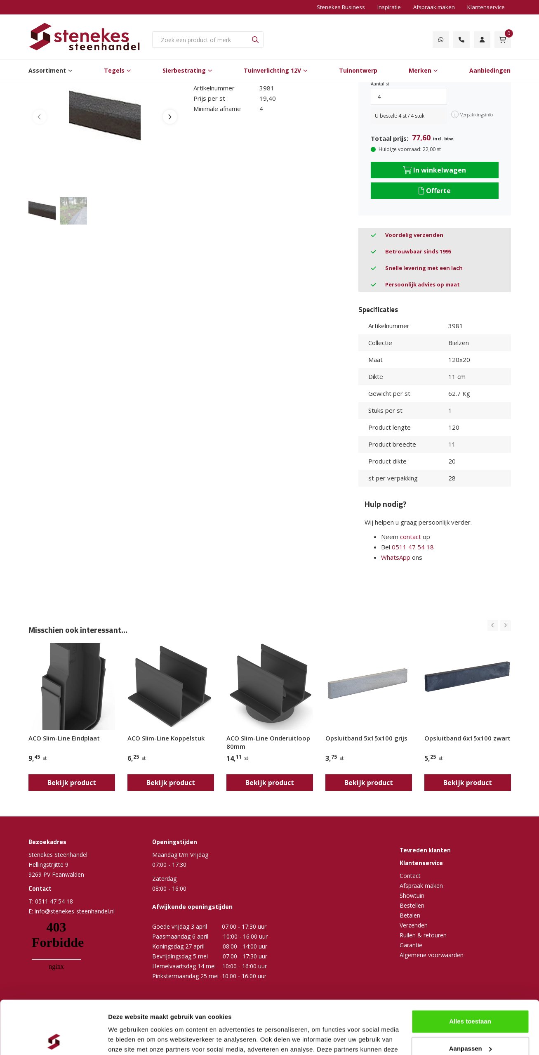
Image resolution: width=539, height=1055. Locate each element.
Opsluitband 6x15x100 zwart (467, 738)
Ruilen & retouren (423, 935)
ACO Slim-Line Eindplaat (64, 738)
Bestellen (412, 905)
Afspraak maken (434, 7)
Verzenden (414, 925)
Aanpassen (470, 994)
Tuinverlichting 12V (272, 70)
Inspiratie (389, 7)
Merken (420, 70)
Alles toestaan (470, 968)
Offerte (435, 191)
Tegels (114, 70)
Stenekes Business (341, 7)
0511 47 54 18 (413, 547)
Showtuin (412, 895)
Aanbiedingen (490, 70)
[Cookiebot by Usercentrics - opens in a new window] (53, 1039)
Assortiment (47, 70)
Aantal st (380, 83)
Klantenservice (486, 7)
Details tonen (127, 1038)
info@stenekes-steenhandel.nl (75, 911)
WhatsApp (395, 557)
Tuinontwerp (358, 70)
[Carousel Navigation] (499, 625)
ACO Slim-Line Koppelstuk (166, 738)
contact (410, 536)
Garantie (411, 945)
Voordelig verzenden (414, 235)
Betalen (410, 915)
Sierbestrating (184, 70)
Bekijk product (71, 782)
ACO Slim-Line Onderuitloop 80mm (268, 742)
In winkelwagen (434, 170)
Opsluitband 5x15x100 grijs (366, 738)
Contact (410, 876)
